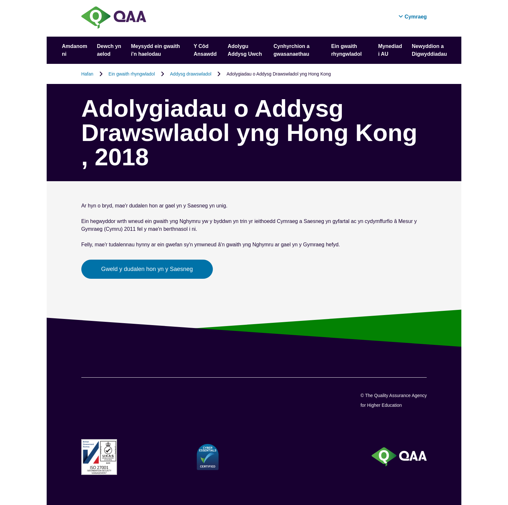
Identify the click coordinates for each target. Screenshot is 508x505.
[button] (412, 16)
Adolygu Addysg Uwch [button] (245, 50)
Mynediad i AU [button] (390, 50)
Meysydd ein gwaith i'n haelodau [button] (155, 50)
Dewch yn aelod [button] (109, 50)
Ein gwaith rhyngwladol (132, 73)
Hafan (87, 73)
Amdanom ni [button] (74, 50)
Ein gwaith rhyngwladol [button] (346, 50)
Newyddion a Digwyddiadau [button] (429, 50)
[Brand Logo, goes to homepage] (113, 18)
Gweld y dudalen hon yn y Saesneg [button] (147, 269)
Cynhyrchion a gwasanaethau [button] (291, 50)
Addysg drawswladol (191, 73)
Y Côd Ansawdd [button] (205, 50)
